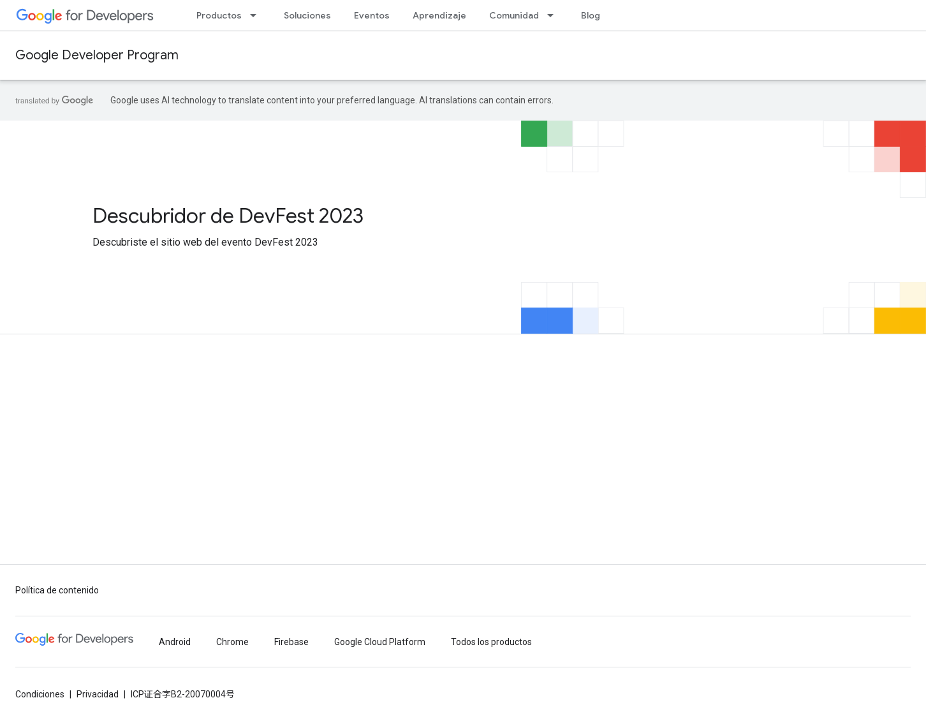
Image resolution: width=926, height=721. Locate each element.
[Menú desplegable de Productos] (257, 15)
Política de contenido (57, 590)
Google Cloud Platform (379, 642)
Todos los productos (491, 642)
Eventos (372, 15)
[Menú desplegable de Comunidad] (554, 15)
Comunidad (514, 15)
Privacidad (98, 694)
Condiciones (39, 694)
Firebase (291, 642)
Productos (219, 15)
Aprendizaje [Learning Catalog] (439, 15)
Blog (590, 15)
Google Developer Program (97, 55)
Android (175, 642)
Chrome (232, 642)
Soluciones (307, 15)
